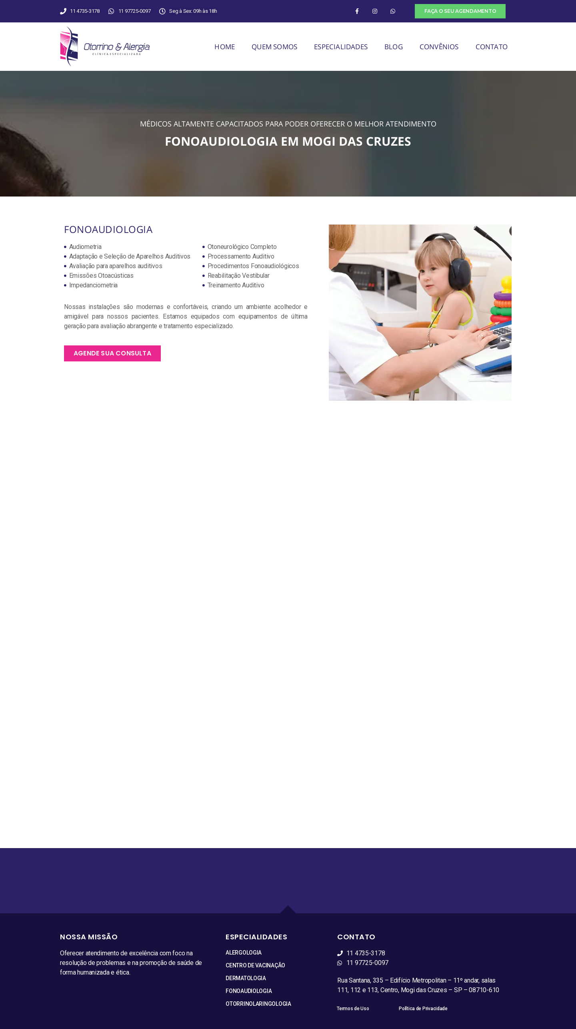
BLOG (393, 46)
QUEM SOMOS (274, 46)
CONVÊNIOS (439, 46)
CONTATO (492, 46)
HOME (224, 46)
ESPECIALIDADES (341, 46)
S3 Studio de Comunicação (309, 1023)
